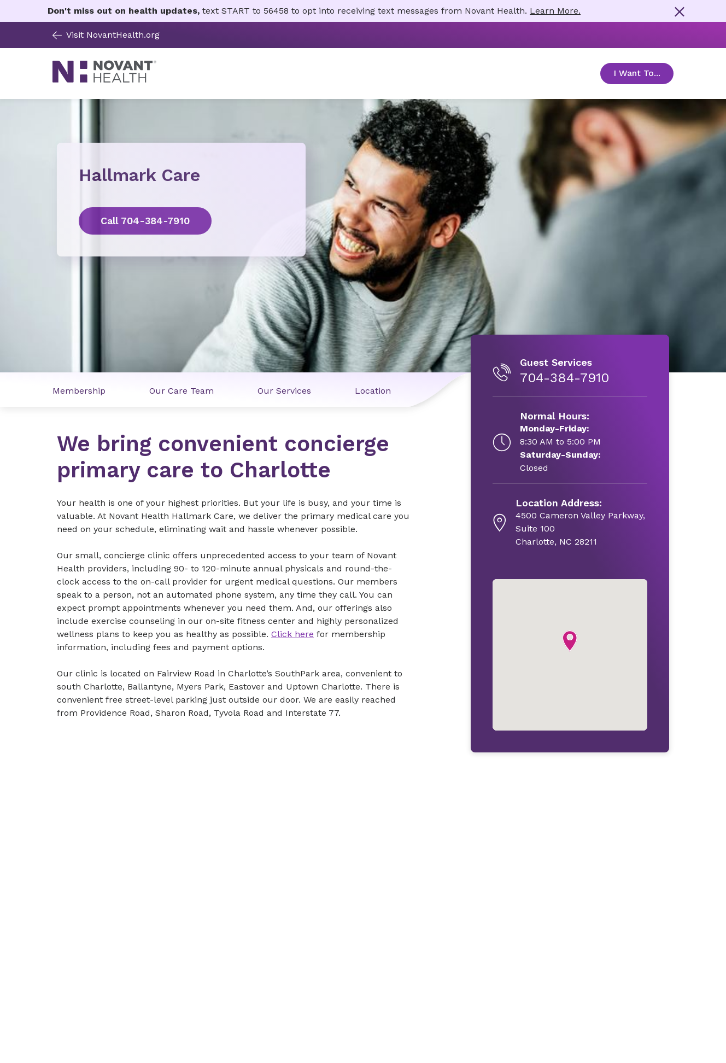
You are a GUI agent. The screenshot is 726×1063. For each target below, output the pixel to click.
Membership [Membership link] (79, 391)
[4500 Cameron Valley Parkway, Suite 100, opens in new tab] (581, 522)
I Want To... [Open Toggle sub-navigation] (643, 73)
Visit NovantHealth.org (106, 35)
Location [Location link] (373, 391)
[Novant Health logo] (104, 80)
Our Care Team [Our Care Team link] (181, 391)
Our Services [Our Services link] (284, 391)
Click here (292, 634)
